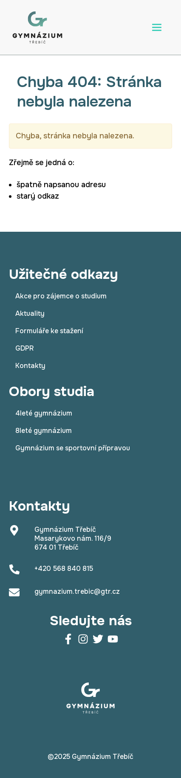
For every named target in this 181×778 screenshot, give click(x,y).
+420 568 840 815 (63, 568)
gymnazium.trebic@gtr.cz (77, 591)
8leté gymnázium (43, 430)
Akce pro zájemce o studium (61, 296)
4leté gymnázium (43, 413)
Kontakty (30, 365)
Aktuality (30, 313)
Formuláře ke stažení (49, 330)
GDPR (24, 348)
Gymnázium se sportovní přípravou (72, 448)
